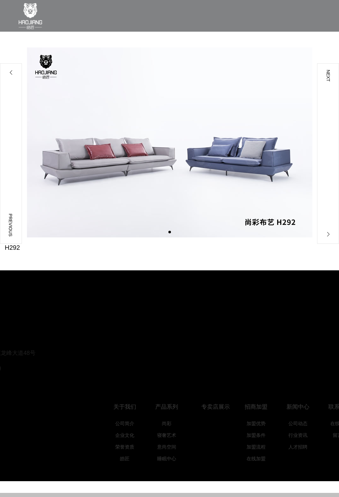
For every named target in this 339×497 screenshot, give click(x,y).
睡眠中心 (171, 458)
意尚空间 (171, 447)
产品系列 (171, 407)
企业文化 (129, 435)
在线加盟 (260, 458)
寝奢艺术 (171, 435)
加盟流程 (260, 447)
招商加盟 (260, 407)
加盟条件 (260, 435)
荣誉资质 (129, 447)
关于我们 (129, 407)
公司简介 (129, 423)
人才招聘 (302, 447)
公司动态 (302, 423)
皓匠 (129, 458)
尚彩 (171, 423)
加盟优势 (260, 423)
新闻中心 (302, 407)
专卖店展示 (221, 407)
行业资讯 (302, 435)
